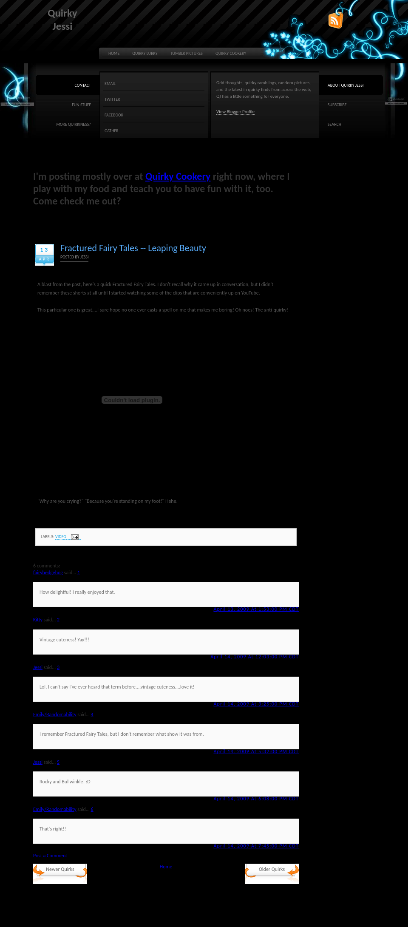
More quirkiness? (73, 124)
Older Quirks (272, 869)
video (60, 536)
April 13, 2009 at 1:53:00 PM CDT (256, 609)
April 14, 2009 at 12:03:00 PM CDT (254, 657)
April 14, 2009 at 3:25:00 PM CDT (256, 704)
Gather (112, 130)
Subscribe (337, 105)
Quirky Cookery (230, 53)
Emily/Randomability (54, 714)
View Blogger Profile (235, 111)
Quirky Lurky (144, 53)
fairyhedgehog (48, 572)
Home (113, 53)
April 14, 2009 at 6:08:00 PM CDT (256, 799)
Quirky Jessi (62, 19)
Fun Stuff (81, 105)
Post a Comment (50, 856)
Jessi (37, 667)
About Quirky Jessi (346, 85)
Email (110, 83)
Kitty (37, 620)
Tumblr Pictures (186, 53)
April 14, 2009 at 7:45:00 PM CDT (256, 846)
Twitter (112, 99)
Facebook (114, 115)
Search (334, 124)
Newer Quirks (60, 869)
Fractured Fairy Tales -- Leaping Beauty (133, 248)
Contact (83, 85)
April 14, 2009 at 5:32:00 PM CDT (256, 751)
